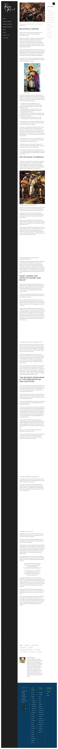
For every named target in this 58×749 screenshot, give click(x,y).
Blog (48, 9)
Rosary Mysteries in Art (33, 720)
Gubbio (48, 695)
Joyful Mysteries (50, 15)
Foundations (49, 11)
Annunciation (23, 647)
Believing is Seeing (41, 693)
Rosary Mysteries (23, 24)
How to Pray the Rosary (33, 694)
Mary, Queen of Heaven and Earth (41, 705)
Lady (47, 693)
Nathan (22, 25)
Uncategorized (50, 37)
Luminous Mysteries (34, 703)
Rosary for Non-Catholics (33, 726)
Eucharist (31, 647)
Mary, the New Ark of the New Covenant (41, 725)
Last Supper (37, 649)
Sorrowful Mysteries (34, 707)
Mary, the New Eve (41, 731)
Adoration (27, 645)
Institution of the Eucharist (26, 649)
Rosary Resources (33, 737)
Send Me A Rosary (33, 741)
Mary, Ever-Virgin (40, 698)
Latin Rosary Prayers (32, 732)
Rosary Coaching (33, 715)
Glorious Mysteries (50, 13)
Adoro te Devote (34, 645)
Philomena (49, 691)
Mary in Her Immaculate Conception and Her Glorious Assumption (41, 715)
